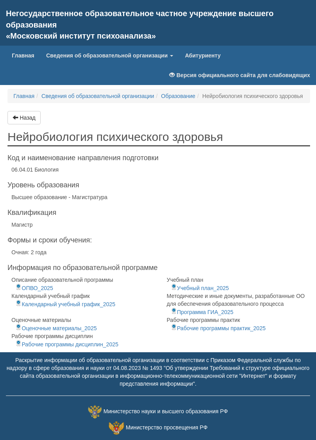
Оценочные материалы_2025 (56, 328)
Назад (24, 118)
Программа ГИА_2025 (202, 312)
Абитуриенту (203, 55)
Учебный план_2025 (200, 288)
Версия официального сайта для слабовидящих (239, 75)
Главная (26, 55)
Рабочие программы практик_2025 (218, 328)
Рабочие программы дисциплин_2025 (66, 344)
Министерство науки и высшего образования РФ (165, 411)
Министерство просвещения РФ (167, 427)
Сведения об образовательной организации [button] (109, 55)
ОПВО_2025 (34, 288)
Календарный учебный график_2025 (65, 304)
